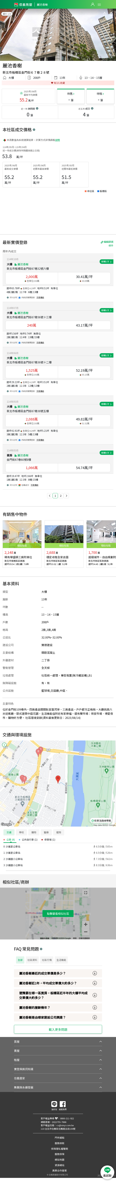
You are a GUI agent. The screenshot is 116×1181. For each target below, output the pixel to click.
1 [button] (55, 495)
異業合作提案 (59, 1170)
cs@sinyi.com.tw (65, 1125)
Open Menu (99, 5)
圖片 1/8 (7, 13)
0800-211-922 (67, 1118)
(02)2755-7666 (59, 1122)
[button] (49, 495)
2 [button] (60, 495)
